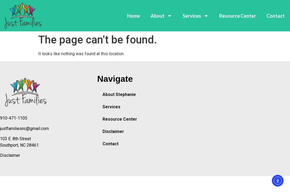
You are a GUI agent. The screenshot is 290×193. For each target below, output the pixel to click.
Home (133, 16)
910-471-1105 (13, 118)
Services (196, 16)
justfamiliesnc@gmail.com (24, 128)
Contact (276, 16)
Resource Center (237, 16)
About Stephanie (119, 94)
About (161, 16)
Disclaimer (10, 155)
